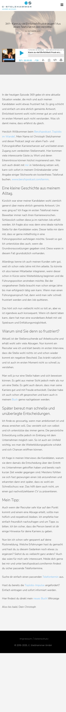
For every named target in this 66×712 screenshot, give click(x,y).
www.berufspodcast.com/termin (30, 179)
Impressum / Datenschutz (34, 638)
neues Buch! (40, 598)
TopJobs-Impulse (34, 585)
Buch (15, 399)
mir (27, 165)
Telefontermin (51, 577)
